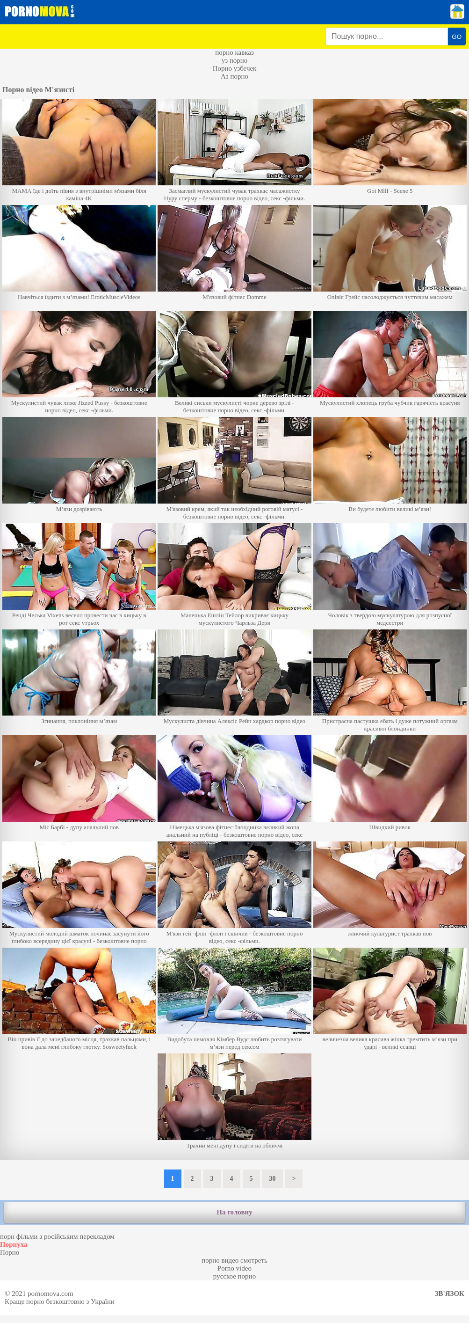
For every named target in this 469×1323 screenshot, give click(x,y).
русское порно (234, 1276)
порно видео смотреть (234, 1260)
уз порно (235, 60)
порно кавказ (234, 52)
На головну (234, 1212)
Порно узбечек (235, 68)
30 (272, 1178)
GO (457, 36)
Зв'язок (449, 1293)
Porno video (234, 1268)
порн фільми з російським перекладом (57, 1236)
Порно (9, 1252)
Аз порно (234, 76)
